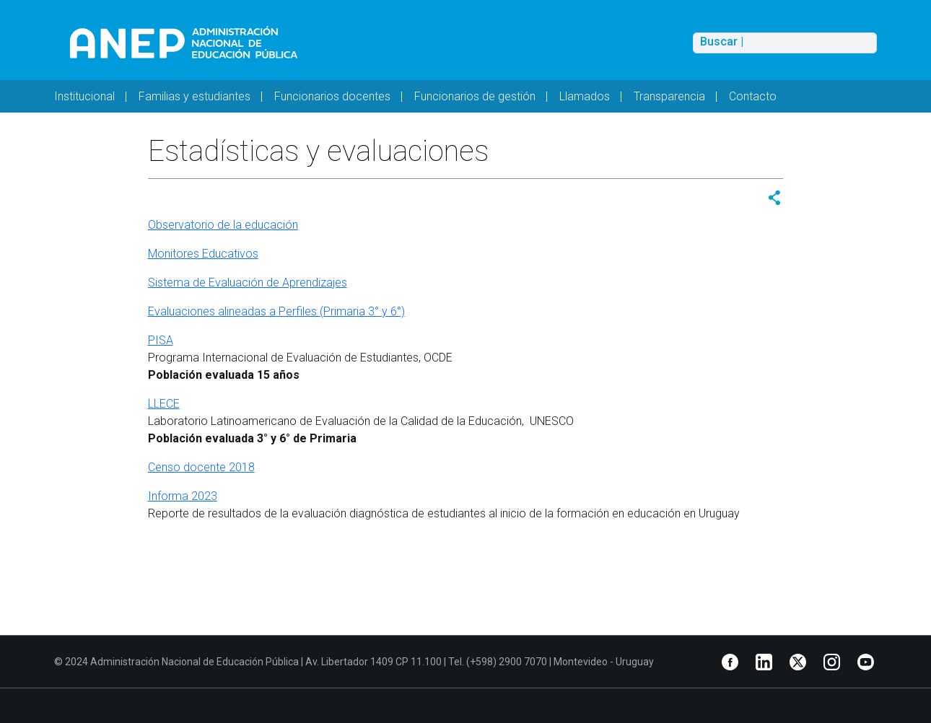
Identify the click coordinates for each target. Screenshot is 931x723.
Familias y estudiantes (194, 96)
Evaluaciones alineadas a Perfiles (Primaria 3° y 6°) (276, 311)
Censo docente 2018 (201, 467)
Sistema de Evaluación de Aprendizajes (247, 282)
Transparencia (669, 96)
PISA (160, 340)
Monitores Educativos (203, 253)
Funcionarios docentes (332, 96)
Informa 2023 (182, 496)
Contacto (753, 96)
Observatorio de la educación (223, 225)
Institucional (84, 96)
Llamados (584, 96)
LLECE (164, 404)
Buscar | (721, 41)
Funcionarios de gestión (475, 96)
